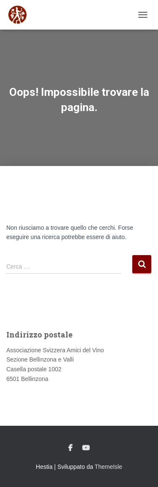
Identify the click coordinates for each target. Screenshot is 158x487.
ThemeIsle (108, 466)
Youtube (86, 448)
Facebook (70, 448)
